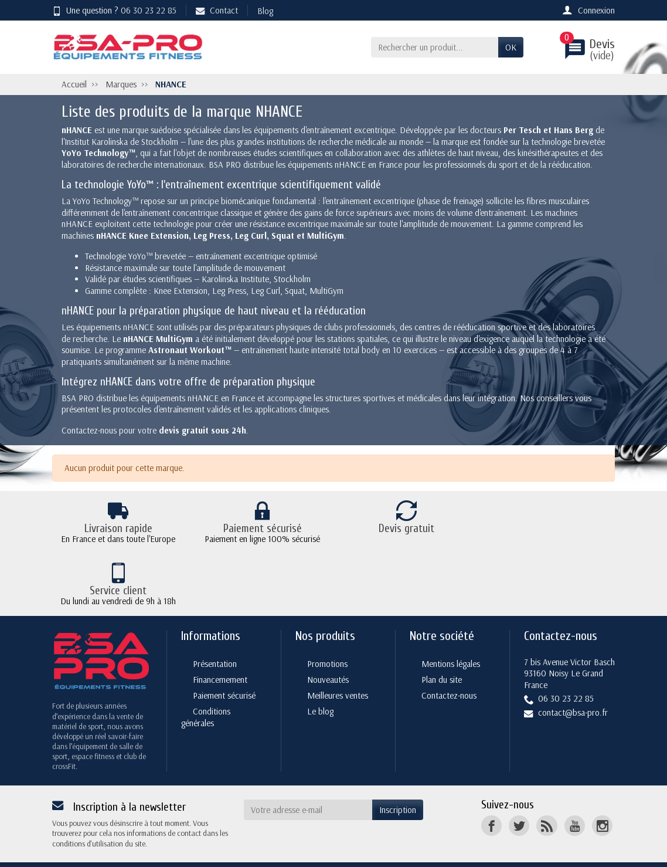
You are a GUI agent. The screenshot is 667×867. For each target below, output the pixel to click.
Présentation (215, 638)
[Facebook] (491, 800)
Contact (217, 10)
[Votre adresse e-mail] (308, 784)
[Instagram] (602, 800)
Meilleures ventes (337, 669)
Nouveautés (328, 653)
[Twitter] (519, 800)
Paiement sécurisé (224, 669)
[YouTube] (574, 800)
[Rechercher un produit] (434, 47)
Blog (265, 10)
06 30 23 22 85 (148, 10)
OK (510, 47)
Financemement (220, 653)
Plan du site (441, 653)
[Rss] (546, 800)
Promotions (327, 638)
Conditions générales (205, 691)
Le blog (320, 685)
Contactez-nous (449, 669)
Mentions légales (450, 638)
